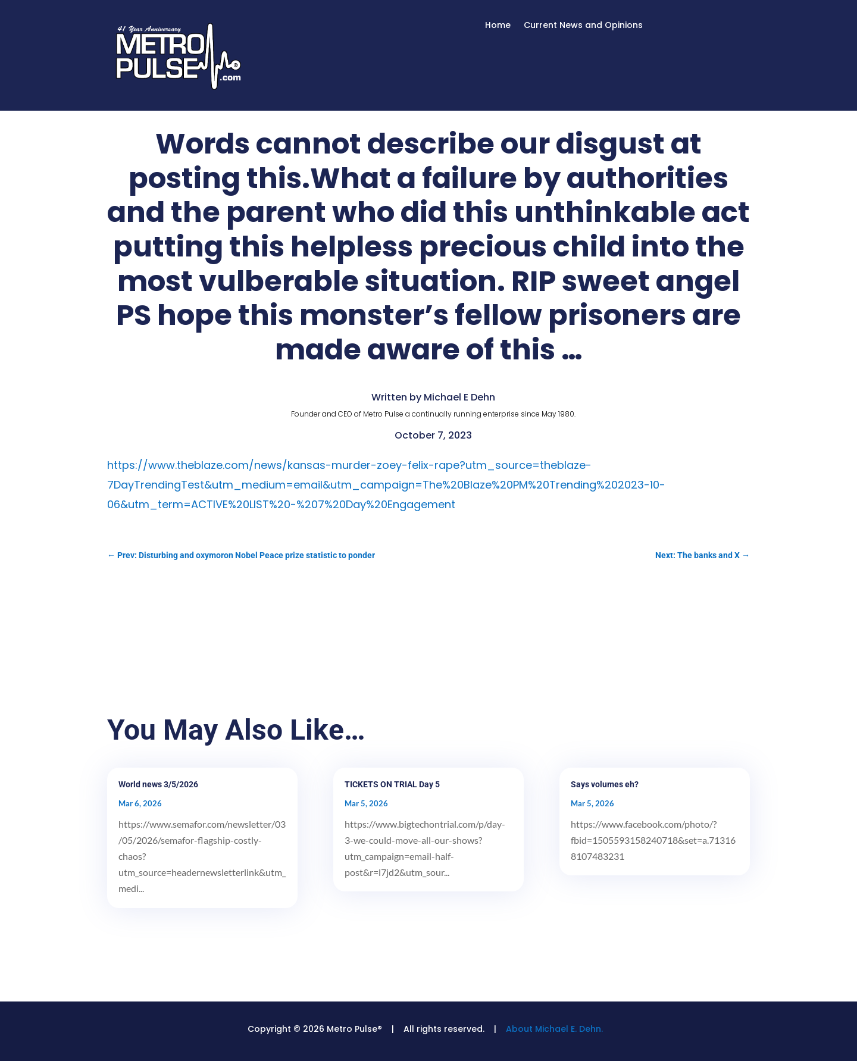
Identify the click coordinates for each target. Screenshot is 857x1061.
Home (498, 26)
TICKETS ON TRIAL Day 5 (392, 784)
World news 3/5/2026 (158, 784)
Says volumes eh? (605, 784)
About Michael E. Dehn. (554, 1029)
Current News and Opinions (583, 26)
